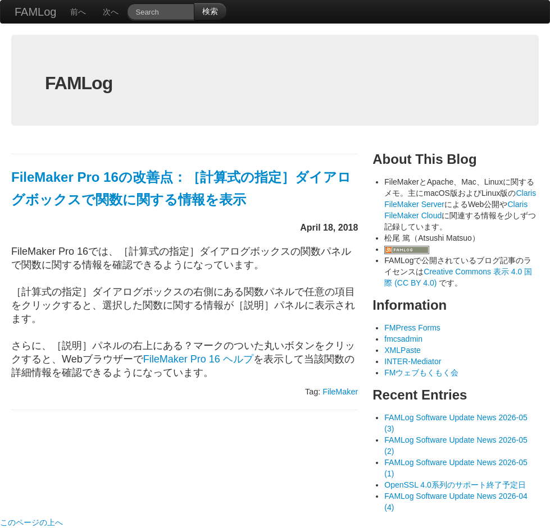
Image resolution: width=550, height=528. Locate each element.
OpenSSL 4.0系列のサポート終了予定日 (455, 484)
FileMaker (340, 391)
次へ (111, 11)
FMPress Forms (412, 327)
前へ (78, 11)
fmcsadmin (403, 338)
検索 (210, 11)
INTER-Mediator (412, 361)
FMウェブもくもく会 (421, 372)
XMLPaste (402, 350)
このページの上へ (31, 522)
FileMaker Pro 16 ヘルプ (198, 359)
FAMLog (35, 12)
